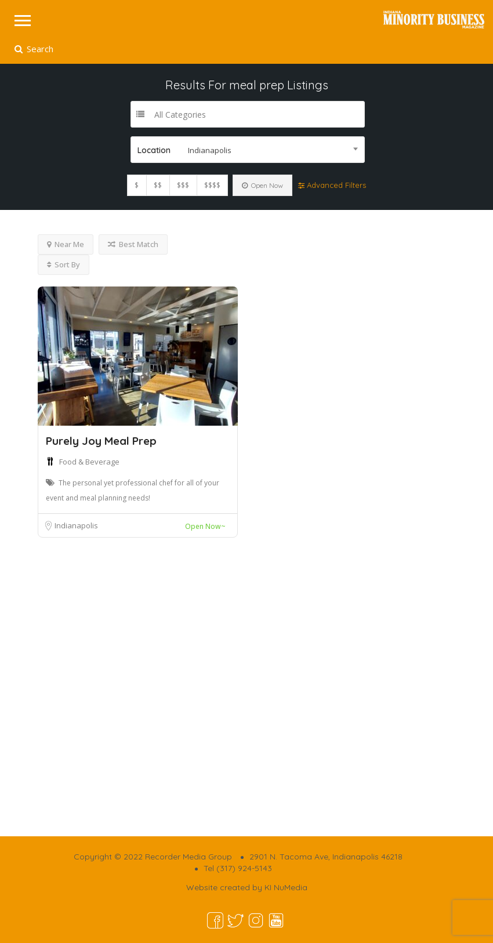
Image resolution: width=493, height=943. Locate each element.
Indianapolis (76, 525)
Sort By (63, 264)
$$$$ (212, 185)
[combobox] (247, 149)
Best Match (133, 244)
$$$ (183, 185)
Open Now (262, 185)
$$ (158, 185)
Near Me (65, 244)
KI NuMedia (285, 887)
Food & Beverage (89, 461)
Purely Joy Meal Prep (101, 441)
